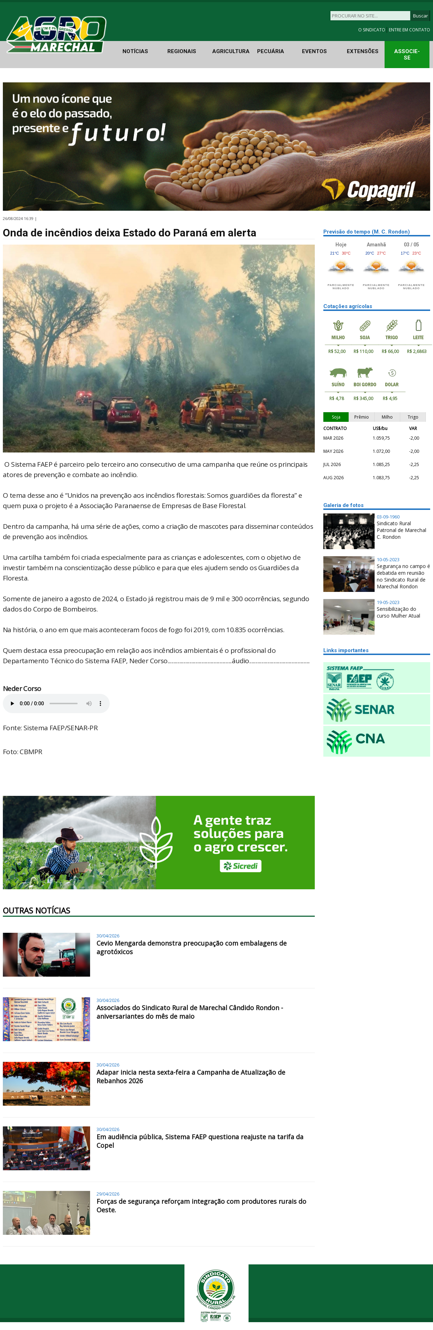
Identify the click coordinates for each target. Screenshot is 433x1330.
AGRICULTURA (231, 51)
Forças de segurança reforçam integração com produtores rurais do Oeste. (201, 1205)
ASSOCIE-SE (407, 54)
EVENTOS (314, 51)
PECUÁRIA (270, 51)
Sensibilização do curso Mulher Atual (398, 612)
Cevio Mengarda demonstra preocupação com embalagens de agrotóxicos (191, 947)
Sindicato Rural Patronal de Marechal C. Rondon (401, 530)
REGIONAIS (181, 51)
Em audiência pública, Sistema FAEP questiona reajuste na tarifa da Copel (199, 1141)
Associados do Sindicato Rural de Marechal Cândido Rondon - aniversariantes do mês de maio (189, 1011)
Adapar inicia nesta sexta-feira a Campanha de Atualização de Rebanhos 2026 (190, 1076)
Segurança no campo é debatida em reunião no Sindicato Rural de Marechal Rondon (403, 576)
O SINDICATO (372, 30)
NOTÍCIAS (135, 51)
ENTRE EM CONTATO (409, 30)
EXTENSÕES (363, 51)
